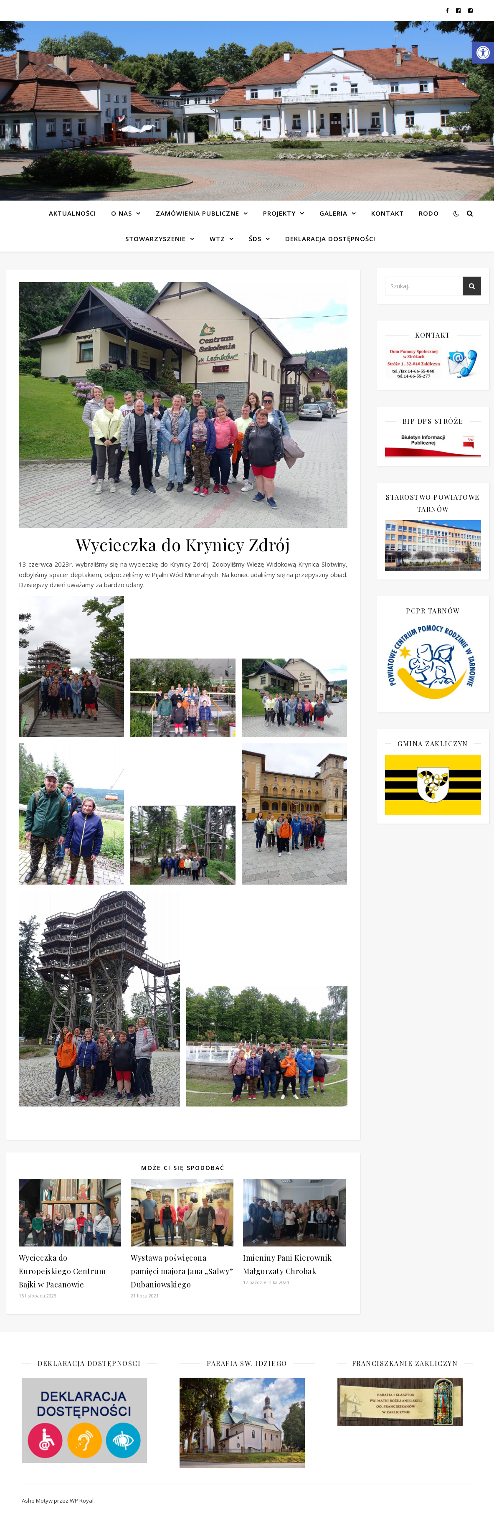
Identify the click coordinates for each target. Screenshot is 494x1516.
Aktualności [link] (72, 213)
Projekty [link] (279, 213)
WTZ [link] (217, 238)
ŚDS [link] (255, 238)
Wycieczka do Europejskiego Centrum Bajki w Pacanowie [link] (62, 1271)
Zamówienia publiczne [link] (197, 213)
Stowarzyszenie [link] (155, 238)
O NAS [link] (121, 213)
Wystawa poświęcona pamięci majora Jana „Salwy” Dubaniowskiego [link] (182, 1271)
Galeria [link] (333, 213)
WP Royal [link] (82, 1500)
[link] (483, 53)
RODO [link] (429, 213)
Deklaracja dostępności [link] (330, 238)
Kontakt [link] (387, 213)
